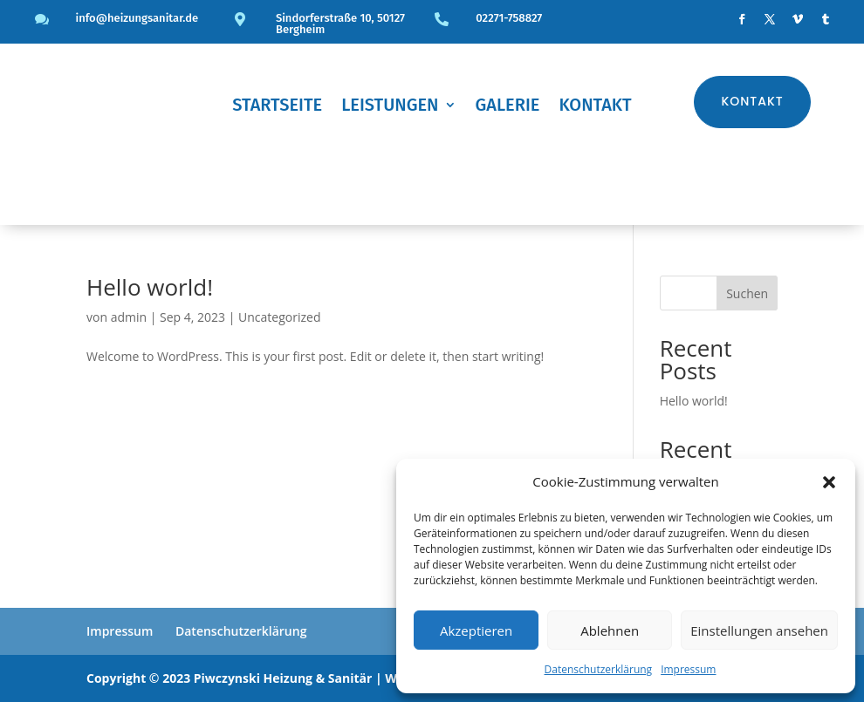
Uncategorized (279, 317)
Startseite (277, 107)
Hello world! (149, 287)
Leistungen (389, 107)
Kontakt (595, 107)
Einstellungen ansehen (759, 630)
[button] (829, 482)
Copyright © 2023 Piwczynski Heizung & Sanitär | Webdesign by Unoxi (297, 678)
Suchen (747, 293)
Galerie (508, 107)
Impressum (688, 669)
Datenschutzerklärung (599, 669)
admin (129, 317)
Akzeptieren (476, 630)
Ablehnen (609, 630)
